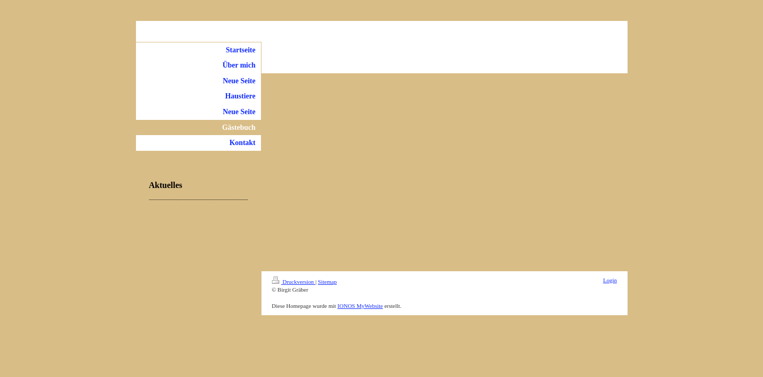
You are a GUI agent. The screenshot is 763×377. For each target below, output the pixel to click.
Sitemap (327, 282)
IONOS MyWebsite (360, 306)
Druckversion (293, 282)
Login (610, 280)
